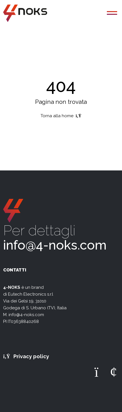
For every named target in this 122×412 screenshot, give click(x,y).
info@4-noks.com (55, 245)
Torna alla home (61, 115)
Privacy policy (26, 356)
